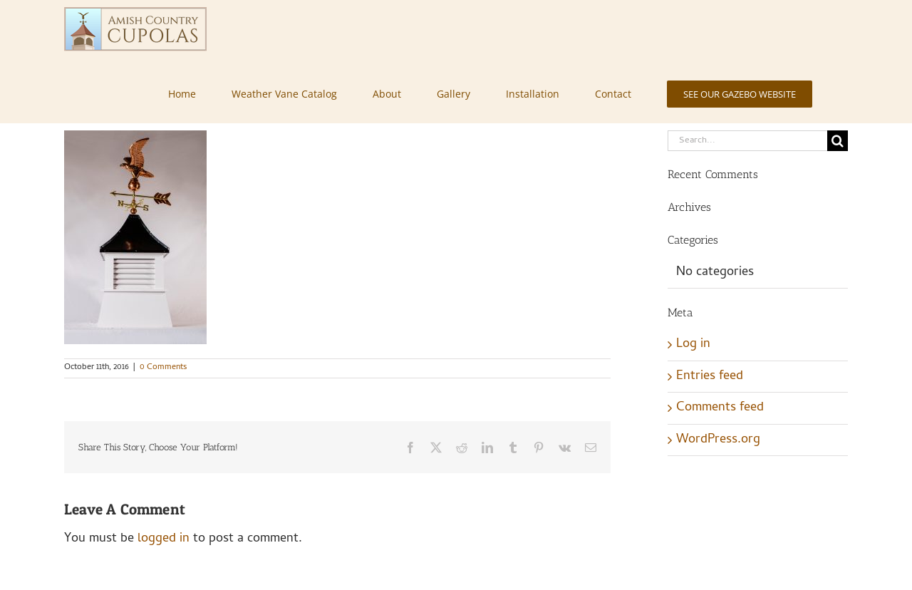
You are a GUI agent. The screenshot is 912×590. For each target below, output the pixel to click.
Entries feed (709, 376)
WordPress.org (718, 440)
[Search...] (747, 140)
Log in (693, 344)
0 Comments (163, 368)
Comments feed (720, 408)
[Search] (837, 140)
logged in (164, 539)
